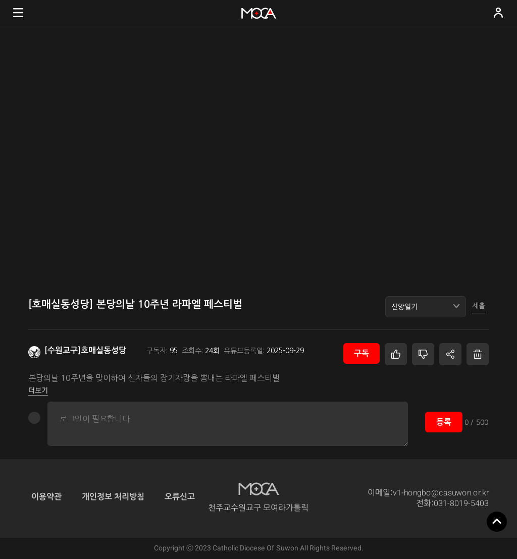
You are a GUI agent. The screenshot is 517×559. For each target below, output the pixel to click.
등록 (443, 422)
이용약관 (46, 496)
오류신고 (180, 496)
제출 (478, 305)
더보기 (38, 390)
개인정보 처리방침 (113, 496)
